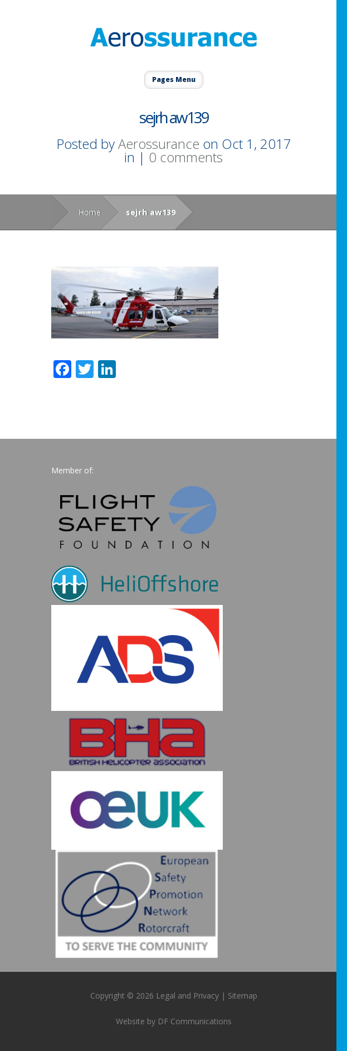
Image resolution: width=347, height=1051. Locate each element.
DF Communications (195, 1021)
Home (90, 212)
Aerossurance (158, 143)
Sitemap (242, 995)
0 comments (186, 157)
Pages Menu (174, 79)
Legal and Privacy (187, 995)
